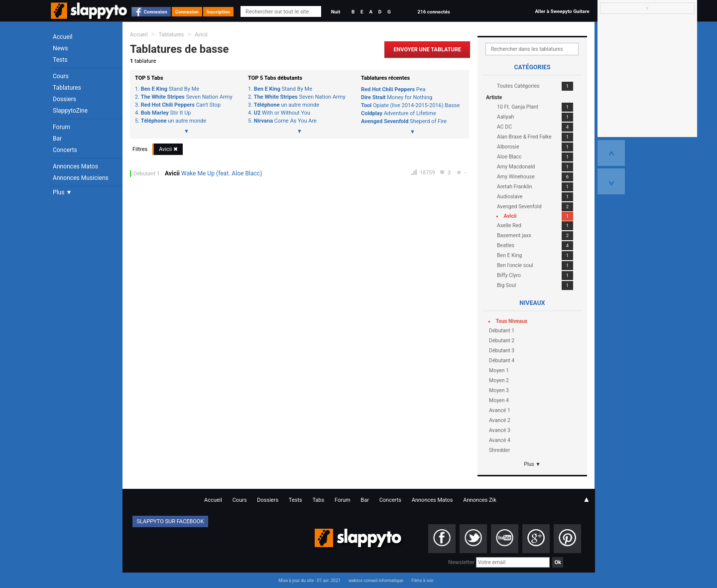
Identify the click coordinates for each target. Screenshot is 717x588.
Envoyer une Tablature (427, 49)
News (60, 48)
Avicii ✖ (168, 149)
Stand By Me (170, 89)
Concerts (65, 150)
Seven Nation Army (187, 97)
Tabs (318, 500)
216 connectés (433, 11)
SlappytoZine (70, 110)
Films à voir (422, 580)
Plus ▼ (62, 192)
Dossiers (64, 99)
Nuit (335, 11)
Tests (60, 59)
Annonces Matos (75, 166)
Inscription (219, 11)
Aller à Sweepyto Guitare (562, 11)
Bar (57, 138)
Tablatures (67, 87)
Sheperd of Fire (404, 121)
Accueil (63, 36)
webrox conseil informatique (376, 580)
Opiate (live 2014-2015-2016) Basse (410, 105)
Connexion (155, 11)
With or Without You (282, 113)
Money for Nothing (396, 97)
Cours (61, 76)
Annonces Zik (479, 500)
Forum (61, 127)
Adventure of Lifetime (398, 113)
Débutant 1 (146, 173)
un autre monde (173, 121)
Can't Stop (181, 105)
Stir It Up (166, 113)
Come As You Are (285, 121)
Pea (393, 89)
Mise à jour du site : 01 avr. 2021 (309, 580)
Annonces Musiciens (81, 177)
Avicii (201, 34)
